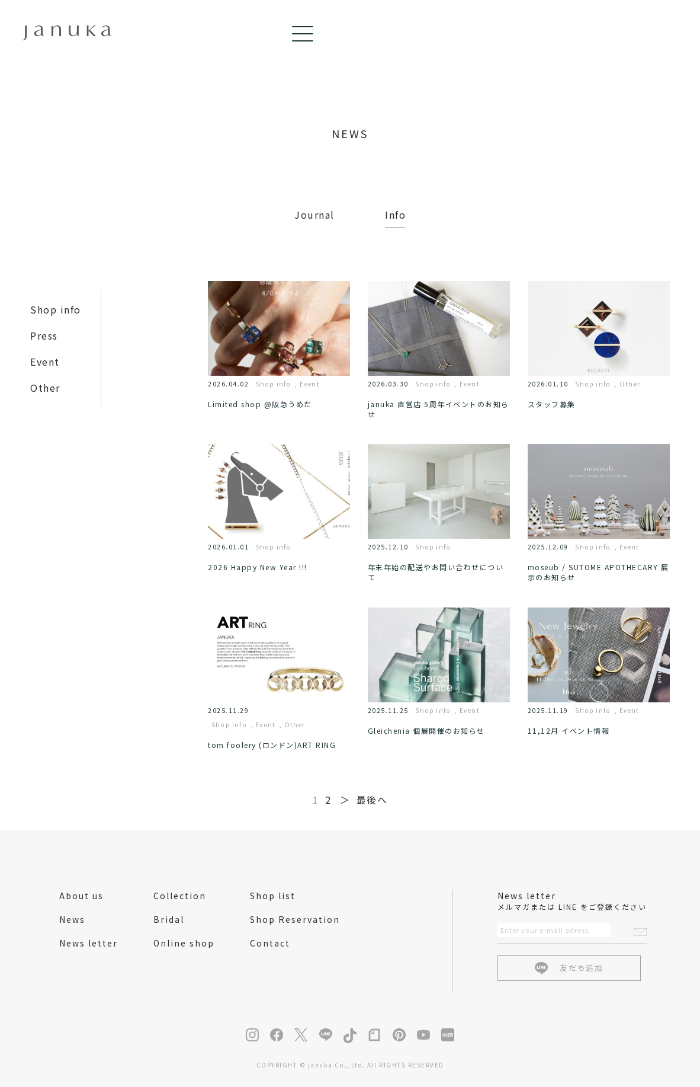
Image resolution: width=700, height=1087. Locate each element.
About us (81, 895)
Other (45, 388)
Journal (314, 214)
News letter (88, 943)
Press (44, 335)
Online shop (183, 943)
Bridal (168, 919)
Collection (179, 895)
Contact (270, 943)
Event (45, 361)
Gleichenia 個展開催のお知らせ (426, 730)
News (72, 919)
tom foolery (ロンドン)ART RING (272, 745)
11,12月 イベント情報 (569, 730)
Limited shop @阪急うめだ (260, 404)
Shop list (273, 895)
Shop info (55, 309)
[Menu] (664, 34)
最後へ (372, 799)
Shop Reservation (295, 919)
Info (395, 214)
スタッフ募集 (552, 404)
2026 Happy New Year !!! (257, 567)
